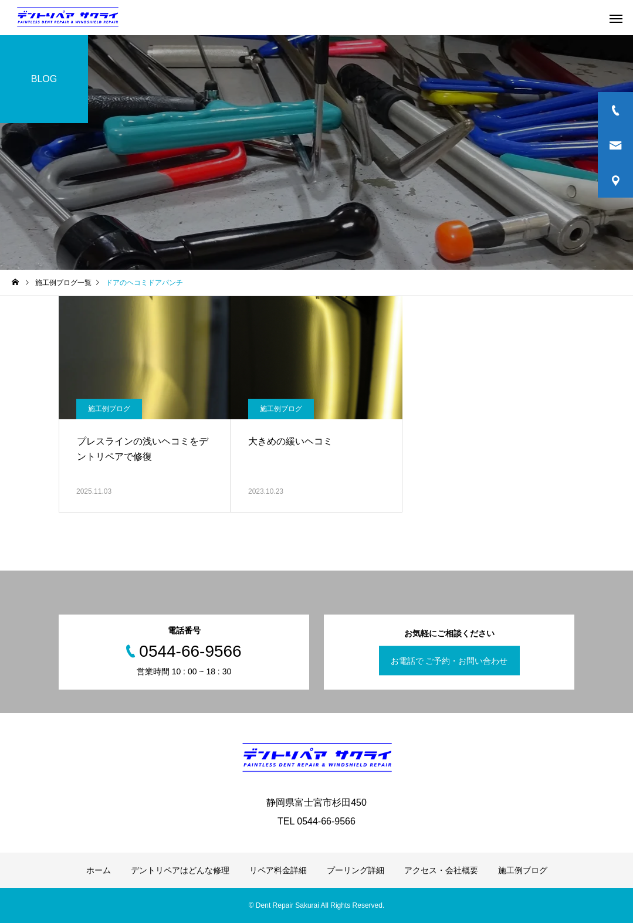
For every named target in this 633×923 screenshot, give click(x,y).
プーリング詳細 (355, 870)
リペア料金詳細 (278, 870)
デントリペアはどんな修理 (180, 870)
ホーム (98, 870)
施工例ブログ (109, 409)
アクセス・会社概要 (441, 870)
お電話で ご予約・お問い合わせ (449, 661)
